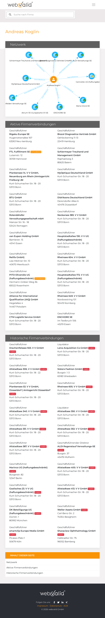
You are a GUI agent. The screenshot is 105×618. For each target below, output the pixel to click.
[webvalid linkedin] (63, 602)
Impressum (42, 606)
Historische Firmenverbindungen (24, 573)
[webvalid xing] (66, 602)
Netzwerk (11, 562)
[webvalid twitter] (59, 602)
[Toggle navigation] (93, 4)
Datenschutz (56, 606)
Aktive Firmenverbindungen (22, 567)
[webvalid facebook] (55, 602)
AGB (66, 606)
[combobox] (40, 14)
